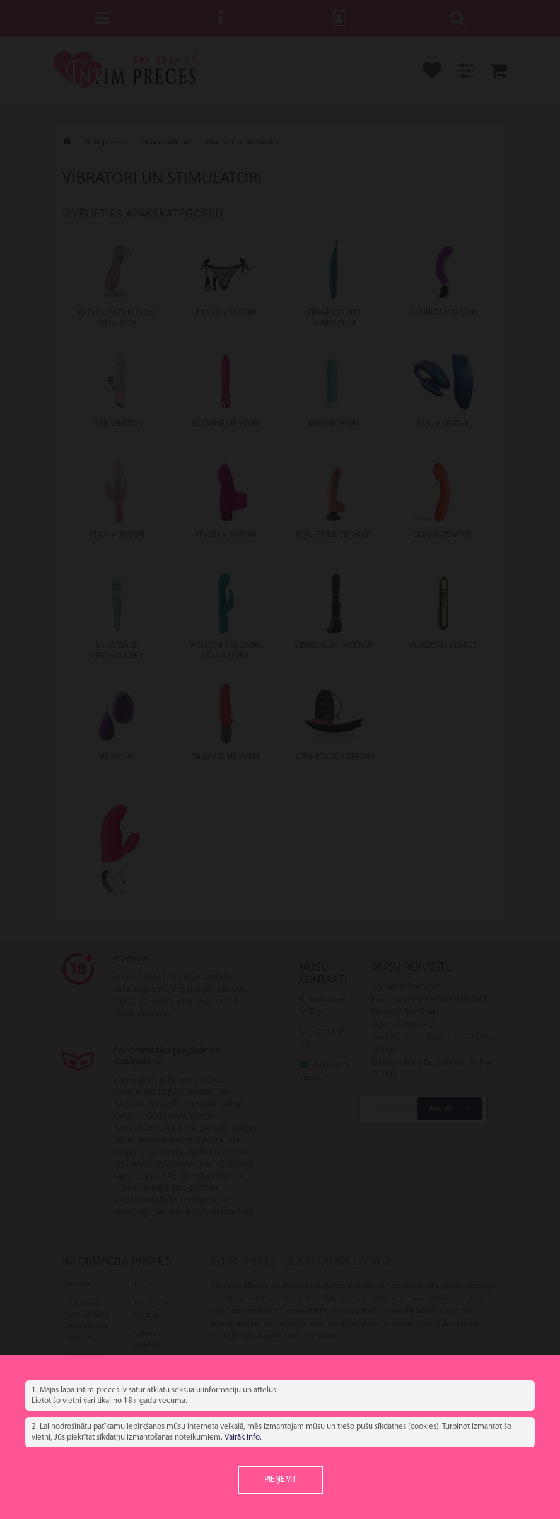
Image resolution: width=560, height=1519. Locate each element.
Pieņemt (280, 1479)
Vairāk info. (243, 1437)
